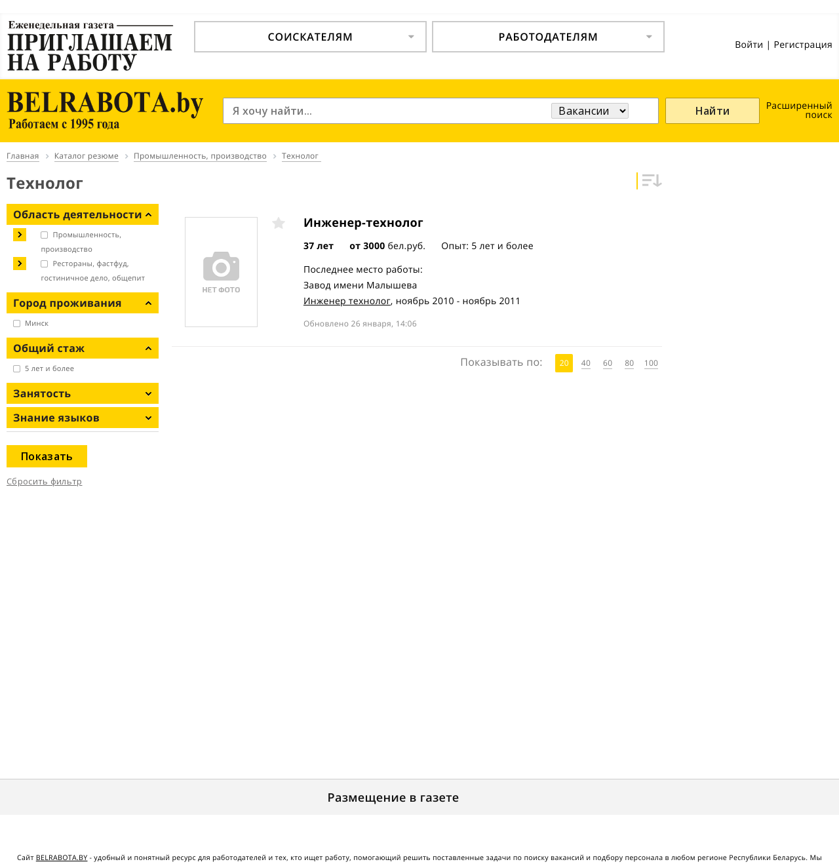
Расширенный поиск (799, 110)
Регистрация (802, 45)
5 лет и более (49, 369)
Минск (37, 323)
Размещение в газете (393, 798)
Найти (712, 111)
